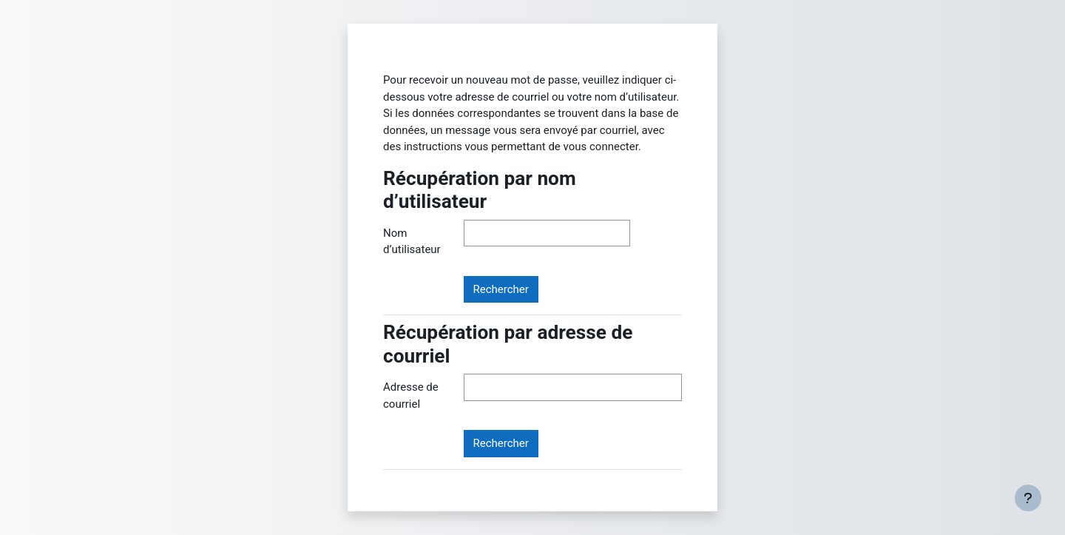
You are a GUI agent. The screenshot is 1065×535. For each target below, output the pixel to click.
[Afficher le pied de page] (1028, 498)
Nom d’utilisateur (412, 241)
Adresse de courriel (411, 395)
